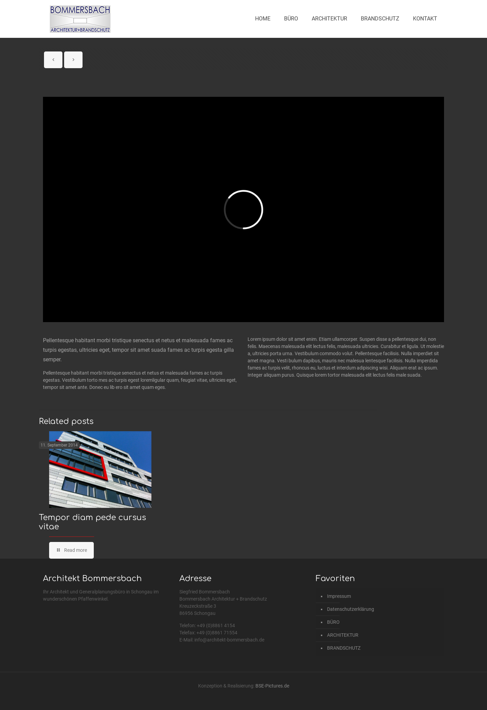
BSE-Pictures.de (272, 686)
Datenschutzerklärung (350, 609)
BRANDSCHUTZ (343, 648)
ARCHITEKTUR (342, 635)
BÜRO (333, 622)
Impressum (339, 596)
